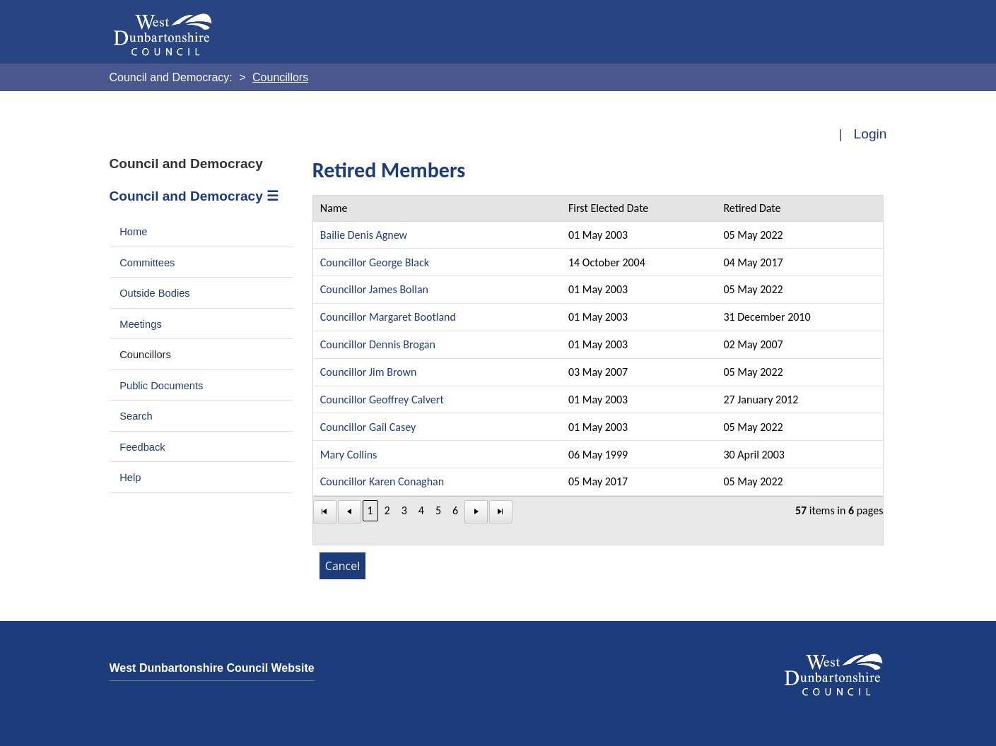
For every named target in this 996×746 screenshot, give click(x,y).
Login (870, 133)
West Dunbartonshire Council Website (212, 668)
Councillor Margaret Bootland (388, 317)
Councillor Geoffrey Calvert (382, 399)
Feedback (142, 447)
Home (133, 231)
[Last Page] (500, 511)
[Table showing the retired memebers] (598, 370)
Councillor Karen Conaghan (382, 481)
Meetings (140, 324)
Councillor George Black (374, 262)
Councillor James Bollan (374, 289)
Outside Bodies (154, 293)
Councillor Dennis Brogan (377, 344)
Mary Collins (348, 454)
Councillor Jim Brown (368, 372)
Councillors (145, 354)
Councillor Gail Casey (368, 427)
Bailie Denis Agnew (363, 235)
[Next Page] (476, 511)
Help (130, 477)
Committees (147, 262)
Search (136, 416)
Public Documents (161, 385)
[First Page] (324, 511)
